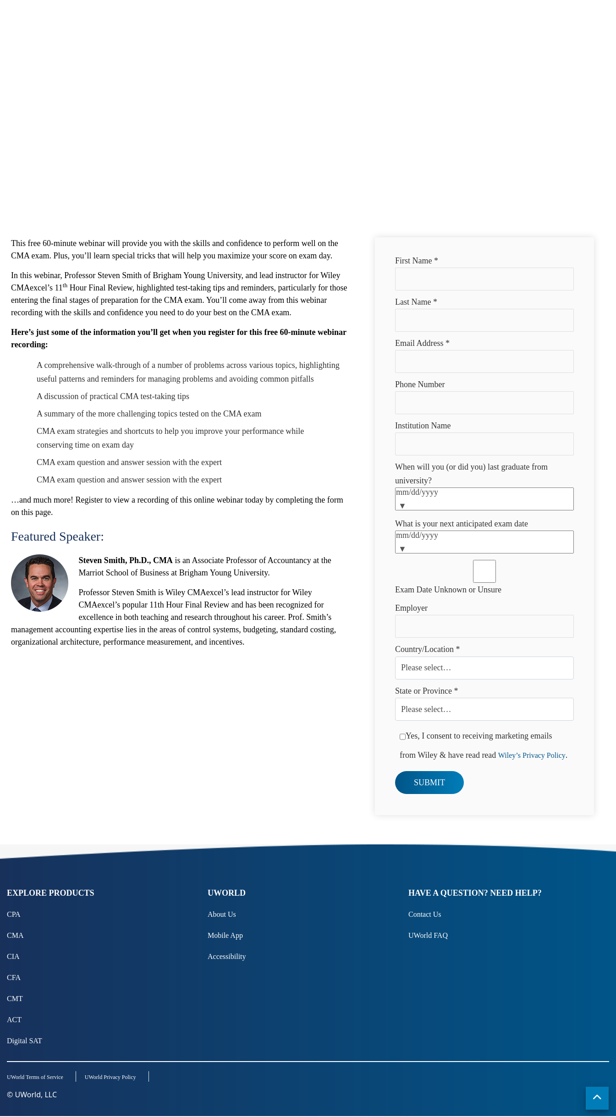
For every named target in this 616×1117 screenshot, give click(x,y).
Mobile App (225, 935)
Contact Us (424, 914)
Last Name (416, 302)
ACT (14, 1020)
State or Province (426, 690)
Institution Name (423, 425)
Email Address (422, 343)
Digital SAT (24, 1041)
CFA (14, 977)
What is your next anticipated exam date (461, 523)
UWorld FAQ (428, 935)
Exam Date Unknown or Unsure (448, 589)
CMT (15, 998)
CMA (15, 935)
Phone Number (420, 384)
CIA (13, 956)
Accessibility (227, 956)
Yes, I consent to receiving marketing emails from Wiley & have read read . (483, 742)
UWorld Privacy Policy (112, 1078)
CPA (14, 914)
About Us (222, 914)
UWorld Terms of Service (35, 1078)
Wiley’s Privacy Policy (532, 755)
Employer (411, 608)
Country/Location (427, 649)
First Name (416, 260)
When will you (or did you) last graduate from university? (471, 473)
